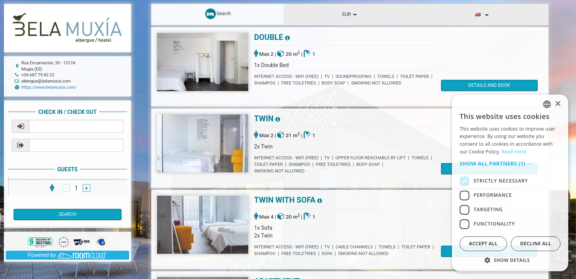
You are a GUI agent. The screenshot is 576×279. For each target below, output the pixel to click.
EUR (349, 14)
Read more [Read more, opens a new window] (514, 151)
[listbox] (547, 104)
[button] (510, 163)
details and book (474, 85)
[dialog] (510, 183)
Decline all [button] (535, 243)
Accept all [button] (483, 243)
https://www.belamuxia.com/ (48, 87)
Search (67, 214)
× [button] (557, 104)
